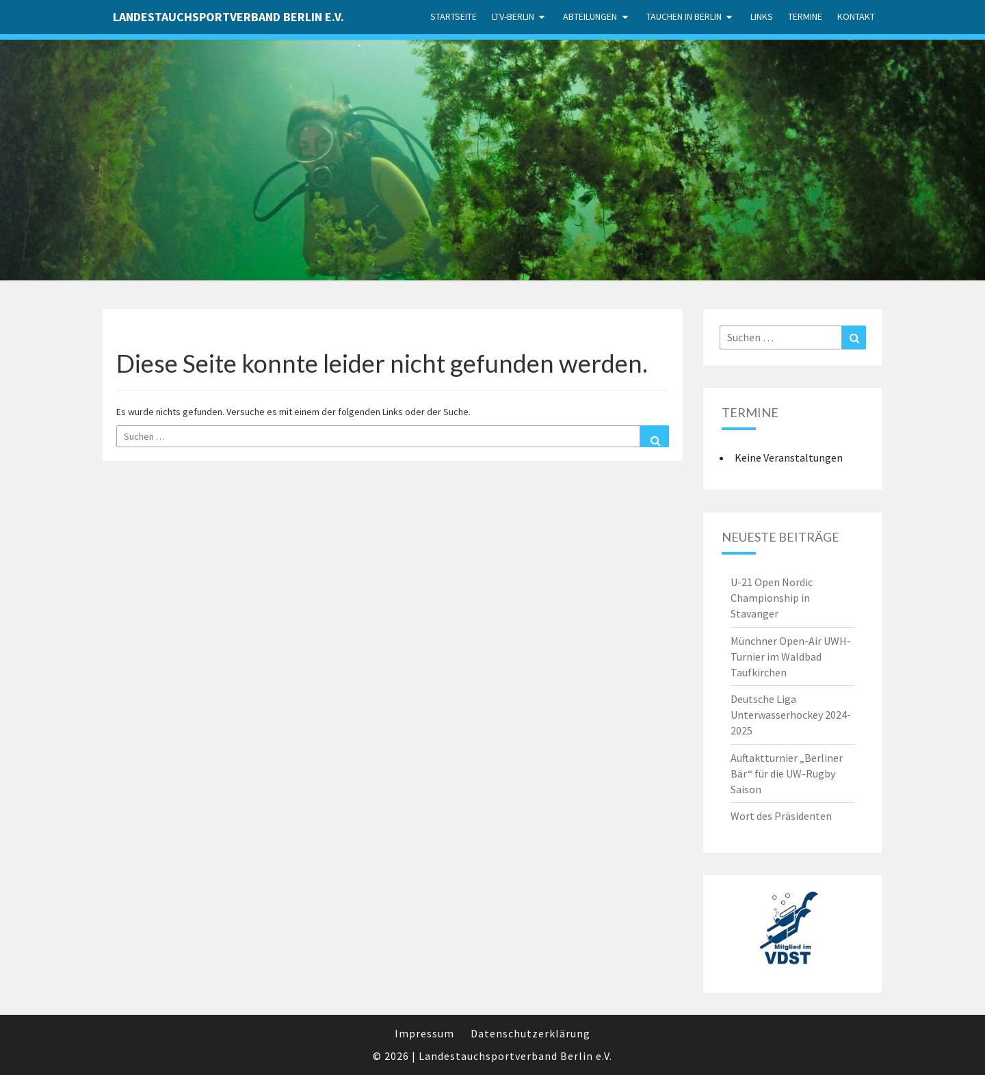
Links (761, 16)
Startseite (453, 16)
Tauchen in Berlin (684, 16)
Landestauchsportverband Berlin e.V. (228, 17)
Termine (805, 16)
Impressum (424, 1033)
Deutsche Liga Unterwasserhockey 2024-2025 (791, 714)
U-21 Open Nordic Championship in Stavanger (772, 597)
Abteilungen (590, 16)
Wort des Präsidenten (781, 816)
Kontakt (856, 16)
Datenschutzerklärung (530, 1033)
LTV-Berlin (513, 16)
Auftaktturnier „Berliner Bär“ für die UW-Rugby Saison (787, 773)
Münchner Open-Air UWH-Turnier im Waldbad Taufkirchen (791, 656)
